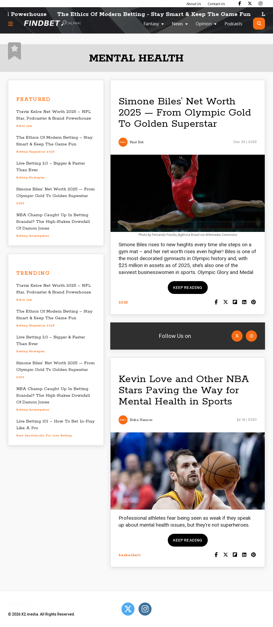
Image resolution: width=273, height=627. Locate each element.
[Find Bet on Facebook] (239, 3)
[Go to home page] (52, 23)
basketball (130, 555)
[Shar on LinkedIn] (244, 302)
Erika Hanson (141, 420)
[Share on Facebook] (216, 302)
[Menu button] (10, 23)
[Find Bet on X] (250, 3)
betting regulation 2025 (35, 152)
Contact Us (216, 3)
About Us (193, 3)
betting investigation (32, 236)
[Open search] (259, 24)
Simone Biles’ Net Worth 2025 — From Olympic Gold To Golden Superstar (185, 112)
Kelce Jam (24, 126)
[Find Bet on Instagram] (260, 3)
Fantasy (151, 24)
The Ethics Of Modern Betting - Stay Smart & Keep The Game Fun (161, 14)
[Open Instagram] (251, 336)
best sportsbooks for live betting (44, 435)
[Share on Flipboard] (234, 302)
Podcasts (233, 24)
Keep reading (187, 287)
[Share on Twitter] (225, 302)
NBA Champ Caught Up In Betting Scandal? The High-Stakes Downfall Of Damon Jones (53, 221)
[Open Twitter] (237, 336)
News (177, 24)
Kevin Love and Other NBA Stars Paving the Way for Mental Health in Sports (184, 390)
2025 (20, 203)
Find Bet (137, 142)
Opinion (204, 24)
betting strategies (30, 177)
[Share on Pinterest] (253, 302)
